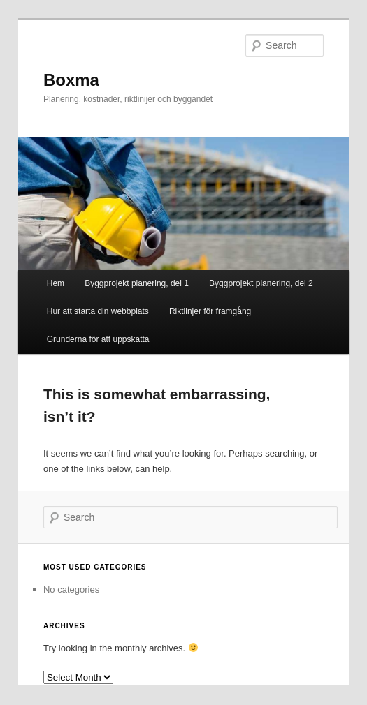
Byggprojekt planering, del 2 (261, 283)
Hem (55, 283)
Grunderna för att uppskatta (98, 339)
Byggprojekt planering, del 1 (137, 283)
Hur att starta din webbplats (98, 311)
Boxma (71, 79)
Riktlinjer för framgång (210, 311)
